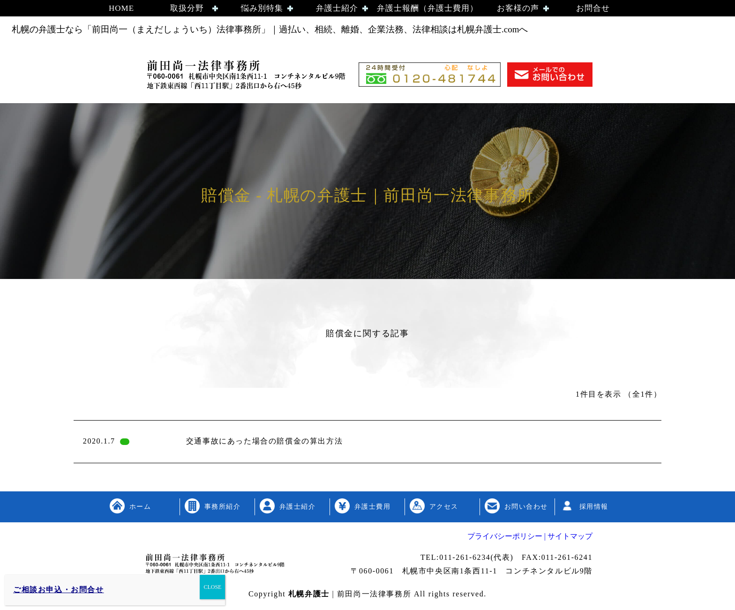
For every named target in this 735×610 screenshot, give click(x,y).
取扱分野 (187, 8)
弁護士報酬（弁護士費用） (427, 8)
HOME (121, 8)
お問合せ (593, 8)
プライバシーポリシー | (506, 536)
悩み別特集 (262, 8)
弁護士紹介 (337, 8)
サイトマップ (569, 536)
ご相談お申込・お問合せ (58, 590)
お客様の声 (518, 8)
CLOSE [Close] (212, 587)
